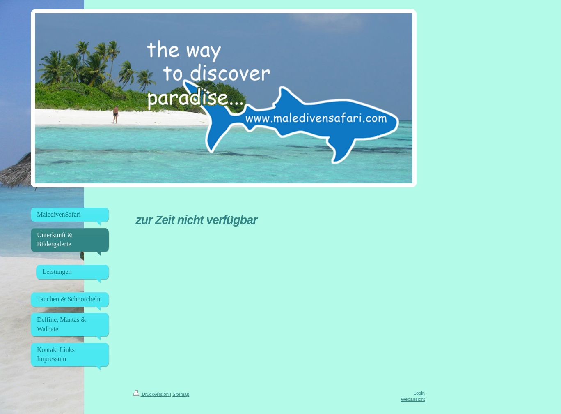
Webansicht (413, 399)
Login (419, 393)
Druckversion (151, 394)
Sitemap (180, 394)
